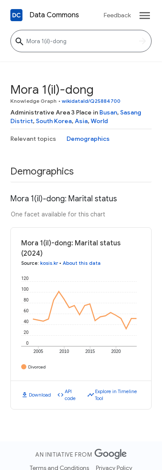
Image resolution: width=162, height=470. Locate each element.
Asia (81, 121)
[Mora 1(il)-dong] (81, 41)
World (99, 121)
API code (70, 395)
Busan (108, 112)
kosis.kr (49, 263)
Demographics (88, 139)
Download (40, 395)
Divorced (37, 367)
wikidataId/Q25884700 (91, 101)
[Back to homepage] (16, 15)
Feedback (117, 15)
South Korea (54, 121)
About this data (82, 263)
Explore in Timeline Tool (116, 395)
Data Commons (54, 15)
